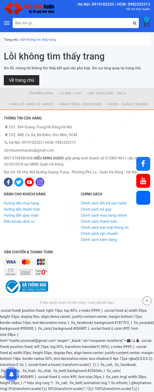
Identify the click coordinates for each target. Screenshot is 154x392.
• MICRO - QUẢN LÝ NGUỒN (126, 104)
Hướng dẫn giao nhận (21, 215)
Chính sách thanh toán (99, 221)
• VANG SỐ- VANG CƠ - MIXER (30, 104)
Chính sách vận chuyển (99, 234)
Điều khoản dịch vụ (19, 221)
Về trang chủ (21, 80)
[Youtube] (29, 182)
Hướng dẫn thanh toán (22, 209)
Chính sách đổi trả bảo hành (103, 203)
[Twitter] (18, 182)
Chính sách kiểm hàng (99, 240)
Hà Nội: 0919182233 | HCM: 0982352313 (114, 4)
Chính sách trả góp (96, 209)
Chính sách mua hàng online (104, 215)
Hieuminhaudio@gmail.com (31, 150)
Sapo (110, 302)
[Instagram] (39, 182)
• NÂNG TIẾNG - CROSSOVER (80, 104)
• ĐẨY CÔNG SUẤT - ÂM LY (106, 93)
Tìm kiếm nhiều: (41, 93)
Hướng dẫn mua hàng (21, 203)
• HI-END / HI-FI (70, 93)
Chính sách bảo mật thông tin (105, 227)
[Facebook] (8, 182)
